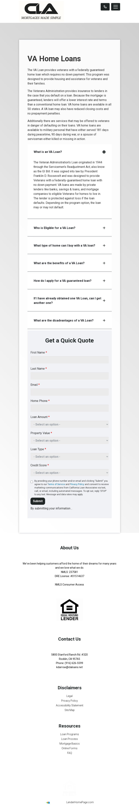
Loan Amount (40, 417)
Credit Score (39, 465)
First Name (38, 352)
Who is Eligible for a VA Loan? (70, 228)
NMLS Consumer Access (69, 584)
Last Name (38, 368)
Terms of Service (56, 484)
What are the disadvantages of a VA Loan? (70, 320)
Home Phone (40, 401)
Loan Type (38, 449)
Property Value (41, 433)
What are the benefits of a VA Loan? (70, 263)
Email (35, 385)
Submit (38, 501)
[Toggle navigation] (115, 6)
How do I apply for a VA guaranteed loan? (70, 281)
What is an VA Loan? (70, 152)
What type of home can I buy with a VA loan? (70, 245)
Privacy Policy (77, 484)
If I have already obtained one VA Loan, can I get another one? (70, 301)
